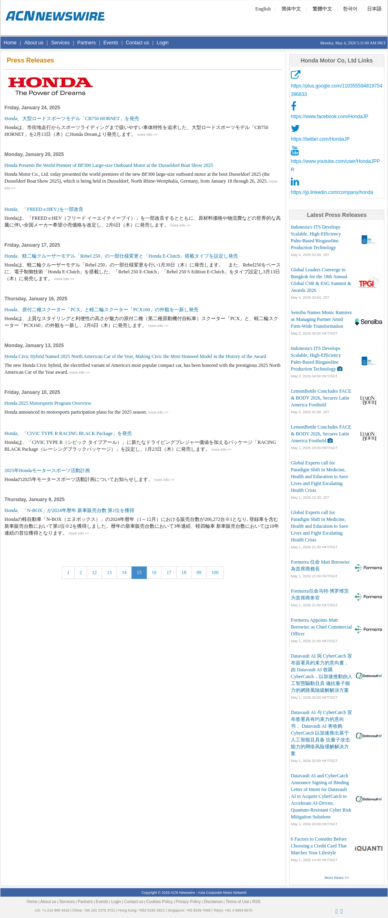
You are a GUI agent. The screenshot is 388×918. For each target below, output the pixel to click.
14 (124, 572)
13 (109, 572)
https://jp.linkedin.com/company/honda (332, 192)
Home (10, 43)
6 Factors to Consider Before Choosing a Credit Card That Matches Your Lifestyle (319, 846)
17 (169, 572)
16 (154, 572)
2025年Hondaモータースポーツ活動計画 (47, 470)
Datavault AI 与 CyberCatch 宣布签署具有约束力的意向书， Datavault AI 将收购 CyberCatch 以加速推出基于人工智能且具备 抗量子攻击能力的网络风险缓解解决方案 (321, 733)
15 (139, 572)
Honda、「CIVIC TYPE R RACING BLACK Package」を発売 (68, 433)
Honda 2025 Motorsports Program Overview (47, 403)
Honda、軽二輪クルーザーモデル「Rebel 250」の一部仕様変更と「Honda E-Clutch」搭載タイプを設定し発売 (121, 256)
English (263, 9)
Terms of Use (237, 901)
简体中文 (291, 9)
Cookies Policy (159, 901)
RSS (256, 901)
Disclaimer (213, 901)
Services (60, 43)
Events (110, 43)
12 (94, 572)
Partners (86, 43)
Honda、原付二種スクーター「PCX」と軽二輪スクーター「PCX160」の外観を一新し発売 (101, 309)
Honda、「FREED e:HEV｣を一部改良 (43, 209)
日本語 (374, 9)
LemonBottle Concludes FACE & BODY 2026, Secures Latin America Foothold (321, 398)
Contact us (137, 43)
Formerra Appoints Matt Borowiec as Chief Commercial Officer (321, 627)
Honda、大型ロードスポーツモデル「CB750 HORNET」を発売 (71, 118)
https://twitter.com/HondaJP (320, 139)
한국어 (350, 9)
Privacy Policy (188, 901)
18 (183, 572)
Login (163, 43)
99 (198, 572)
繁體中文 (322, 9)
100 (215, 572)
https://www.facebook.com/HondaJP (329, 116)
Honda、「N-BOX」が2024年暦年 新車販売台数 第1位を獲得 (69, 510)
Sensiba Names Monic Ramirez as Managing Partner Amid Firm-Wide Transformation (321, 319)
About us (33, 43)
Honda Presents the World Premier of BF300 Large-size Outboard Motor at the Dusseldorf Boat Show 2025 (108, 165)
